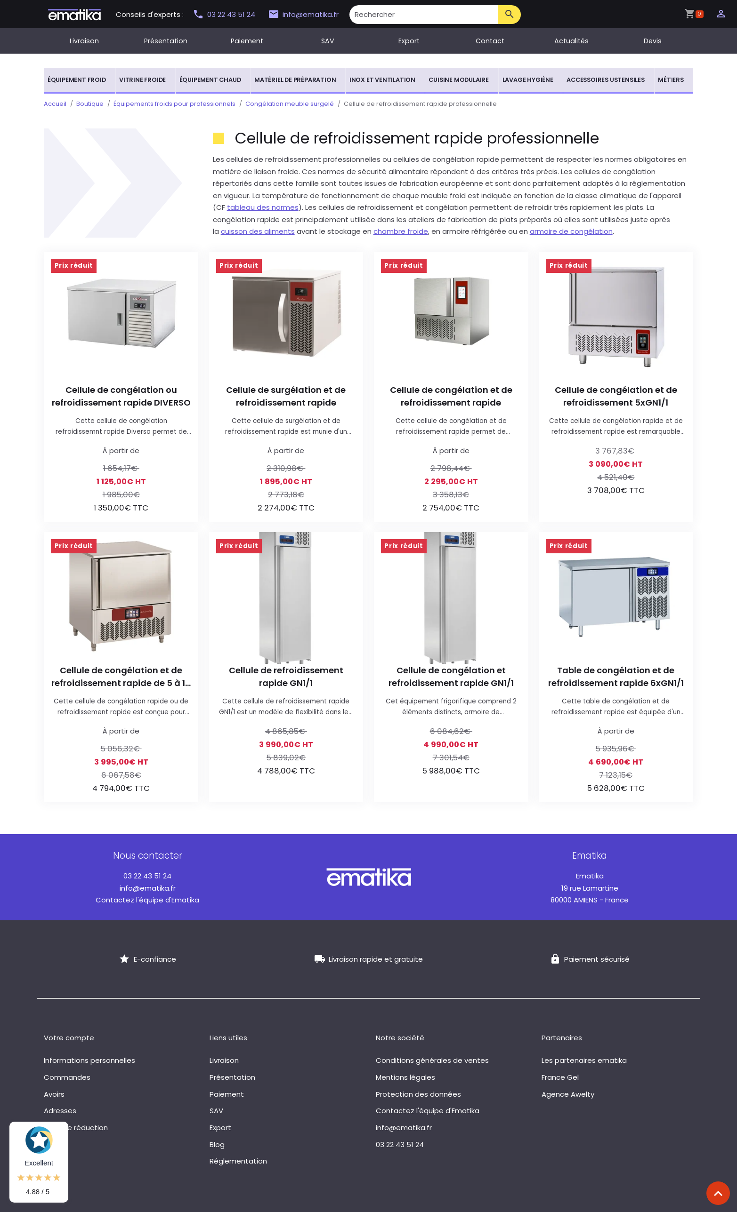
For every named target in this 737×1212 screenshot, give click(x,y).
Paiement (247, 41)
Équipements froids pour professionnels (174, 104)
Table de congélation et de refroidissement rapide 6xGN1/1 (616, 676)
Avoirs (54, 1094)
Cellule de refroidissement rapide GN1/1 (286, 676)
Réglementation (238, 1161)
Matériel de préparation (295, 80)
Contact (490, 41)
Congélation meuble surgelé (289, 104)
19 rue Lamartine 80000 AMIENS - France (590, 888)
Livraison (84, 41)
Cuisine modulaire (459, 80)
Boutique (90, 104)
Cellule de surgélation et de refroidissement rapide (286, 396)
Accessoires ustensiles (606, 80)
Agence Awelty (568, 1094)
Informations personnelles (89, 1060)
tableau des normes (263, 207)
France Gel (560, 1077)
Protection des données (418, 1094)
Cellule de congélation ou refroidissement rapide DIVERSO (121, 396)
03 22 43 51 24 (225, 14)
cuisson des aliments (258, 231)
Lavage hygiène (527, 80)
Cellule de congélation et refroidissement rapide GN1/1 (451, 676)
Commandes (67, 1077)
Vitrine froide (142, 80)
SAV (327, 41)
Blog (217, 1144)
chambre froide (400, 231)
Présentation (165, 41)
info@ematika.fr (303, 14)
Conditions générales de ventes (432, 1060)
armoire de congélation (571, 231)
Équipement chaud (210, 80)
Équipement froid (77, 80)
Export (409, 41)
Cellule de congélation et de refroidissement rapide (451, 396)
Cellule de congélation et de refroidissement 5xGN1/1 (616, 396)
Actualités (571, 41)
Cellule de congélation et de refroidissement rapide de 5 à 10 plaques (121, 676)
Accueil (55, 104)
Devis (653, 41)
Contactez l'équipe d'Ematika (147, 900)
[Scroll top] (718, 1193)
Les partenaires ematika (584, 1060)
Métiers (671, 80)
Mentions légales (405, 1077)
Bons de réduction (76, 1127)
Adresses (60, 1111)
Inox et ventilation (382, 80)
